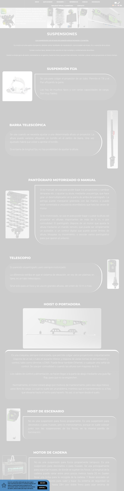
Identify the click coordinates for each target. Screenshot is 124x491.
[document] (62, 245)
